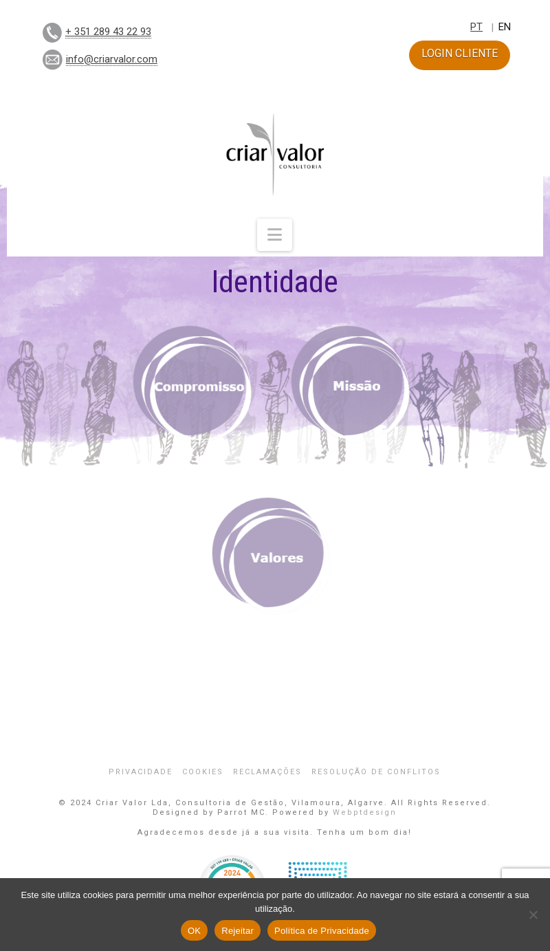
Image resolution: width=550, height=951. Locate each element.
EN (504, 27)
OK (194, 931)
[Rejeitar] (533, 914)
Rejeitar (237, 931)
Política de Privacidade (321, 931)
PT (476, 27)
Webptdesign (365, 812)
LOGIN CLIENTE (459, 53)
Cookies (202, 771)
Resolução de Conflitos (376, 771)
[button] (274, 235)
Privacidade (141, 771)
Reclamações (267, 771)
